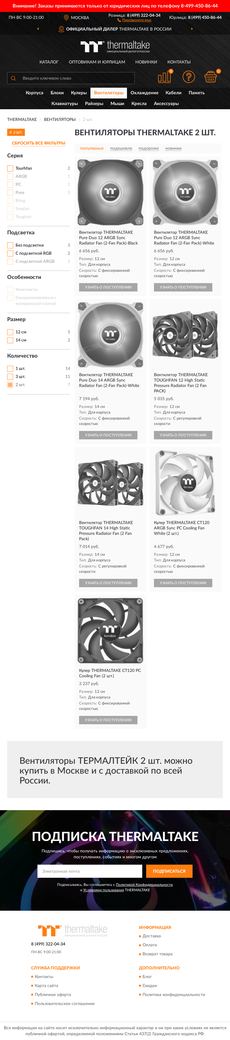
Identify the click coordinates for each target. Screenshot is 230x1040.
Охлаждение (144, 93)
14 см (21, 340)
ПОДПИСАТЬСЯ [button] (169, 871)
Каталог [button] (49, 62)
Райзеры (94, 103)
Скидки (150, 986)
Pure (20, 193)
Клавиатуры (65, 103)
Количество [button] (22, 356)
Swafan (22, 209)
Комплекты (27, 290)
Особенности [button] (24, 277)
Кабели (173, 93)
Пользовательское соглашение (65, 1004)
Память (197, 93)
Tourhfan (24, 168)
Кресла (139, 103)
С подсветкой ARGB (35, 261)
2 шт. (20, 385)
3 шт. (20, 377)
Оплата (150, 945)
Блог (147, 977)
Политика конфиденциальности (174, 995)
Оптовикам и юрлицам (97, 62)
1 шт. (20, 369)
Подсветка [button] (20, 233)
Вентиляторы (108, 93)
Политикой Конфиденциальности (144, 884)
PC (18, 185)
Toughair (23, 217)
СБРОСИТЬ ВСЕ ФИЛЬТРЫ (38, 143)
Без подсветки (30, 245)
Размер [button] (16, 319)
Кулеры (79, 93)
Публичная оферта (53, 995)
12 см (21, 332)
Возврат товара (157, 954)
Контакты (179, 62)
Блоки (57, 93)
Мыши (117, 103)
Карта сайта (46, 986)
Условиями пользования (103, 890)
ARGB (21, 176)
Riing (20, 201)
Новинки (146, 62)
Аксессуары (166, 103)
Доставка (152, 936)
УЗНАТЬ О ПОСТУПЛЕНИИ (108, 287)
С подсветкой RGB (34, 253)
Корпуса (34, 93)
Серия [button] (15, 156)
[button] (134, 20)
